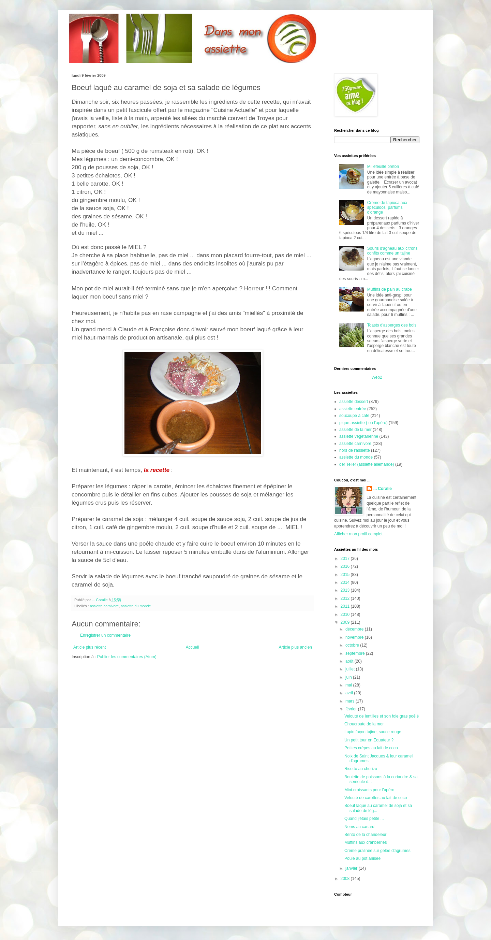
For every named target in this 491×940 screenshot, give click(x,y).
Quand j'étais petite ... (364, 818)
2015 (346, 574)
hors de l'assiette (354, 450)
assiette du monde (136, 606)
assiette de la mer (355, 429)
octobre (352, 645)
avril (349, 693)
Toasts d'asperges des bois (391, 325)
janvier (352, 868)
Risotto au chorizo (360, 768)
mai (349, 685)
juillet (350, 669)
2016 (346, 566)
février (351, 709)
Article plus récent (89, 647)
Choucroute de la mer (364, 724)
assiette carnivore (104, 606)
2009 (346, 622)
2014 (346, 582)
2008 (346, 878)
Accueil (192, 647)
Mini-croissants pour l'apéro (369, 789)
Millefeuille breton (383, 166)
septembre (355, 653)
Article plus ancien (295, 647)
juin (349, 677)
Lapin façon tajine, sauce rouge (372, 731)
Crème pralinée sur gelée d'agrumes (377, 850)
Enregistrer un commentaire (105, 635)
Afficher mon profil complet (358, 534)
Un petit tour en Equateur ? (368, 740)
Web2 (376, 377)
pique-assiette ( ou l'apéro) (363, 422)
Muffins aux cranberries (365, 842)
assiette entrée (352, 408)
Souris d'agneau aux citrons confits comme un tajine (392, 251)
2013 (346, 590)
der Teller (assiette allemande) (366, 464)
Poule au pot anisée (362, 858)
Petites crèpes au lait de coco (371, 748)
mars (350, 701)
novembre (355, 637)
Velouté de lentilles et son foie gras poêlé (381, 716)
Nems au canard (359, 826)
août (350, 661)
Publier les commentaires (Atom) (127, 656)
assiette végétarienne (358, 436)
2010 (346, 614)
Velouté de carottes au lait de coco (375, 797)
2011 (346, 606)
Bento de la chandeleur (365, 834)
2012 (346, 598)
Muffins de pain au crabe (389, 289)
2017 (346, 558)
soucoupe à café (354, 415)
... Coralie (382, 488)
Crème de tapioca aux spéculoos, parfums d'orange (387, 207)
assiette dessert (353, 401)
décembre (355, 629)
